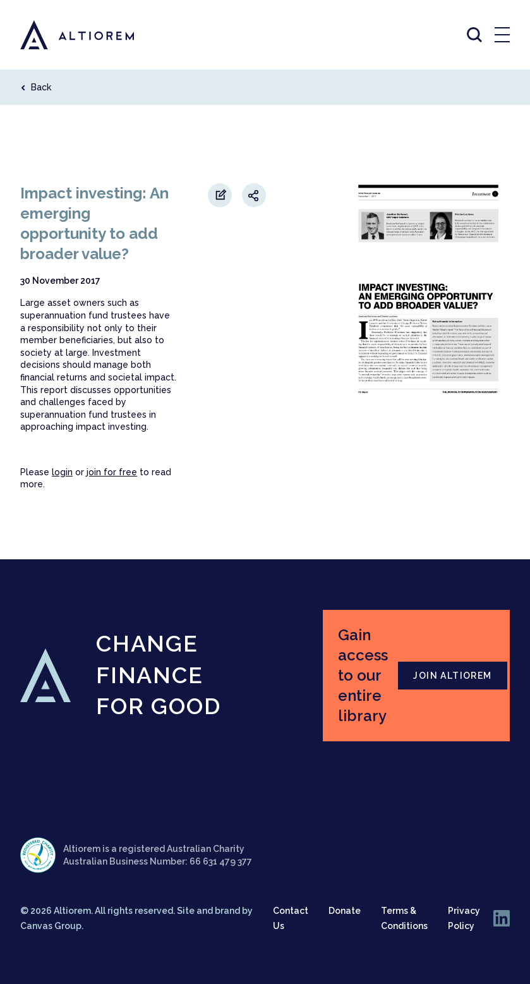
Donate (344, 911)
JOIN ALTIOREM (452, 676)
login (62, 472)
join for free (112, 472)
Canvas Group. (51, 926)
